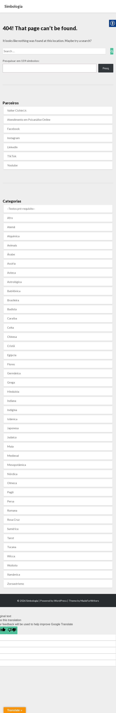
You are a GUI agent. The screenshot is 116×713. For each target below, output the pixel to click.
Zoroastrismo (15, 583)
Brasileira (13, 300)
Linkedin (12, 147)
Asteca (11, 272)
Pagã (10, 492)
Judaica (11, 437)
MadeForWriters (90, 600)
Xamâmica (13, 574)
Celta (10, 327)
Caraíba (12, 318)
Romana (12, 510)
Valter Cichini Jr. (17, 110)
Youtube (12, 165)
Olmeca (12, 483)
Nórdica (12, 474)
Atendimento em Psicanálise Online (28, 119)
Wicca (11, 556)
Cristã (11, 346)
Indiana (11, 400)
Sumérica (12, 528)
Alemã (11, 227)
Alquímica (13, 236)
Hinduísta (13, 391)
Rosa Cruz (13, 519)
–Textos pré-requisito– (21, 208)
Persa (10, 501)
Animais (12, 245)
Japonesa (13, 428)
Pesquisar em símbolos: (21, 60)
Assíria (11, 263)
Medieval (13, 455)
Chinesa (12, 336)
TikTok (11, 156)
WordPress (60, 600)
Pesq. (106, 68)
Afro (10, 217)
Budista (12, 309)
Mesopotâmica (16, 464)
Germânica (14, 373)
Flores (11, 364)
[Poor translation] (12, 630)
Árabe (11, 254)
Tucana (11, 547)
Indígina (12, 410)
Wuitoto (12, 565)
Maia (10, 446)
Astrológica (14, 281)
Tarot (10, 538)
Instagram (13, 138)
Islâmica (12, 419)
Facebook (13, 128)
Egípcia (11, 355)
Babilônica (13, 291)
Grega (11, 382)
